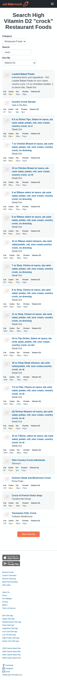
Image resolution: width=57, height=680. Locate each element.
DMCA (5, 605)
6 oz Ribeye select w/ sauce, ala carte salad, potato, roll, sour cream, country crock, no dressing (32, 195)
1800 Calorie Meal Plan (11, 651)
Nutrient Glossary (9, 579)
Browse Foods (8, 572)
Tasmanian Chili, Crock (24, 513)
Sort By (6, 58)
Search (6, 47)
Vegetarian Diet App (10, 628)
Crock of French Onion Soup (27, 495)
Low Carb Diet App (9, 631)
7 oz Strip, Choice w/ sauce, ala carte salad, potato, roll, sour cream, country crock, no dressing (32, 268)
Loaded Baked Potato (23, 74)
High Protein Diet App (10, 638)
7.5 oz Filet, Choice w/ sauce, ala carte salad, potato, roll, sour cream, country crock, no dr (32, 390)
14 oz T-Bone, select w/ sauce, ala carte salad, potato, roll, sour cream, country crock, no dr (32, 439)
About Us (6, 592)
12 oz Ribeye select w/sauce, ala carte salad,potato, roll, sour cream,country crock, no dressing (32, 244)
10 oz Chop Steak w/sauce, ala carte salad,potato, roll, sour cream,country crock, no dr (32, 366)
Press (4, 595)
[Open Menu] (52, 4)
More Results (28, 534)
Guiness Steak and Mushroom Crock (31, 478)
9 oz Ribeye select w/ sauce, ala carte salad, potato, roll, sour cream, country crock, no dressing (32, 220)
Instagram (7, 668)
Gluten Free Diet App (10, 641)
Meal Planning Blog (10, 582)
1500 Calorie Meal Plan (11, 648)
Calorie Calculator (9, 575)
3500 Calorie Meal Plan (11, 658)
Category (7, 36)
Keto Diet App (7, 615)
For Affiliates (7, 599)
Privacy (5, 602)
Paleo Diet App (8, 625)
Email (6, 671)
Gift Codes (6, 585)
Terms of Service (8, 608)
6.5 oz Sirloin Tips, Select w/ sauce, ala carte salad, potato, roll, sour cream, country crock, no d (32, 122)
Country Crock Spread (24, 102)
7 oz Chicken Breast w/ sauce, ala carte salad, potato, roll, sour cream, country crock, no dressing (32, 147)
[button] (14, 41)
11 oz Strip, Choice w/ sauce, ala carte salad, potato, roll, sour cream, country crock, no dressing (32, 317)
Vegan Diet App (8, 619)
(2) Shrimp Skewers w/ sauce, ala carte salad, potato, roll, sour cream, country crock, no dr (32, 414)
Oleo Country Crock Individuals (28, 460)
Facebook (7, 665)
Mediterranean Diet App (11, 622)
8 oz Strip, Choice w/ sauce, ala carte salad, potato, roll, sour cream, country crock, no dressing (32, 293)
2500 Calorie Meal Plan (11, 655)
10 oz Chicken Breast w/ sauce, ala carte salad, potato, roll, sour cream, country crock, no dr (31, 171)
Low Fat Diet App (9, 635)
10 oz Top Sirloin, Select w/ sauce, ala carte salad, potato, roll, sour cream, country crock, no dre (32, 341)
